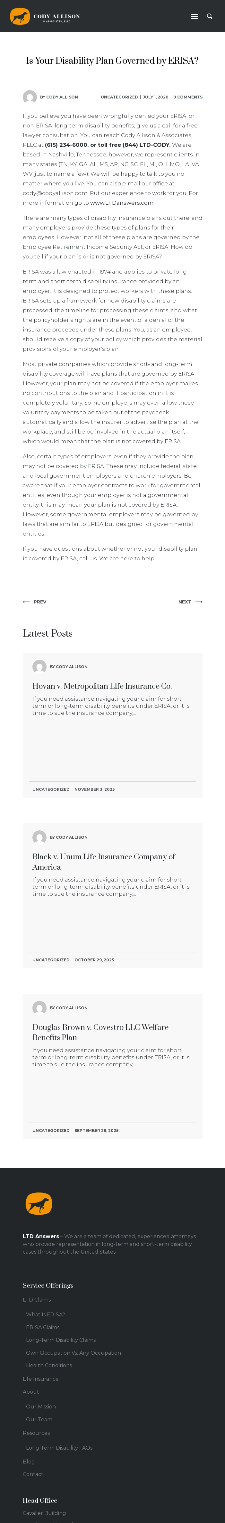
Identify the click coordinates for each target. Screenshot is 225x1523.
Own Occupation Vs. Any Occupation (73, 1353)
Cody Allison (62, 97)
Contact (33, 1474)
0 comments (188, 97)
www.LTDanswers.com (122, 203)
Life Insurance (41, 1379)
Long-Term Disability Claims (61, 1340)
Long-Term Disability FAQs (59, 1448)
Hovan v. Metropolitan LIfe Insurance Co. (102, 686)
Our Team (39, 1419)
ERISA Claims (42, 1327)
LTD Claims (37, 1300)
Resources (36, 1433)
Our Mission (41, 1407)
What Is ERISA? (45, 1315)
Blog (29, 1462)
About (31, 1392)
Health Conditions (49, 1365)
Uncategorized (119, 97)
